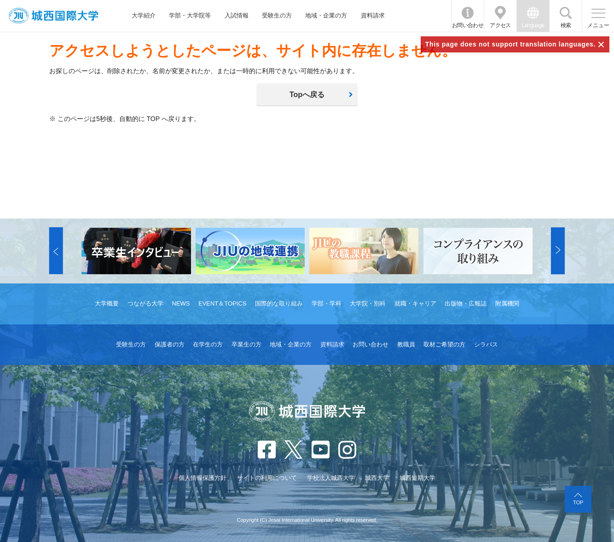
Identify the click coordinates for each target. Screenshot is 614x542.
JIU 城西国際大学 (53, 16)
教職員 (406, 344)
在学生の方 (208, 344)
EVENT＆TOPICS (222, 303)
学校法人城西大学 (331, 477)
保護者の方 (170, 344)
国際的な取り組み (279, 303)
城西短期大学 (417, 477)
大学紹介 (144, 15)
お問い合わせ (467, 25)
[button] (56, 250)
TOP (578, 502)
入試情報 (237, 15)
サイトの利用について (267, 477)
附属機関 (507, 303)
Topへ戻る (307, 94)
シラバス (486, 344)
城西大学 (377, 477)
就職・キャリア (415, 303)
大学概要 (107, 303)
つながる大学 (145, 303)
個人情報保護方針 (202, 477)
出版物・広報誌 (466, 303)
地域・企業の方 (326, 15)
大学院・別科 (368, 303)
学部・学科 (327, 303)
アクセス (500, 25)
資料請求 (373, 15)
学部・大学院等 (190, 15)
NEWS (181, 303)
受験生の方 (277, 15)
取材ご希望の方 (444, 344)
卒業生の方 (246, 344)
